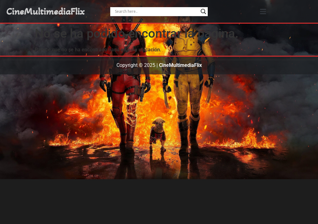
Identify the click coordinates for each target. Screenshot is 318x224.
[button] (263, 11)
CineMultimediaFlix (45, 11)
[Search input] (156, 11)
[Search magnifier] (203, 11)
